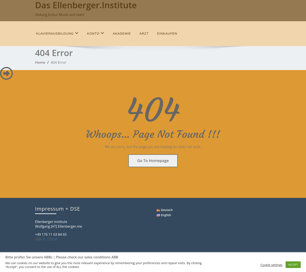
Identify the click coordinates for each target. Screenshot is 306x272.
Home (40, 62)
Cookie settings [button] (272, 265)
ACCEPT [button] (293, 264)
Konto (95, 33)
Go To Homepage (153, 160)
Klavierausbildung (57, 33)
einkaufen (167, 33)
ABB (40, 239)
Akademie (122, 33)
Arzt (144, 33)
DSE (52, 239)
